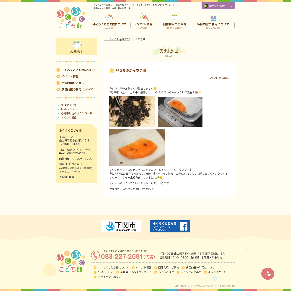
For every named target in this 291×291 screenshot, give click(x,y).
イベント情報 (144, 20)
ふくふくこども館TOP (117, 39)
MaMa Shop (69, 109)
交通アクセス (68, 105)
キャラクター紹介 (218, 272)
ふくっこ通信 (69, 117)
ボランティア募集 (191, 272)
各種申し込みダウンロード (76, 113)
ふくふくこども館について (109, 20)
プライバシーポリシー (111, 277)
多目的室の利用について (213, 20)
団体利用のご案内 (174, 20)
